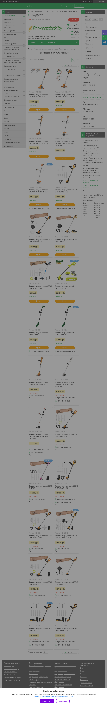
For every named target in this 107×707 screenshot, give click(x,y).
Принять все (46, 701)
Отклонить (63, 701)
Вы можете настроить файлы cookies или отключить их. (53, 696)
